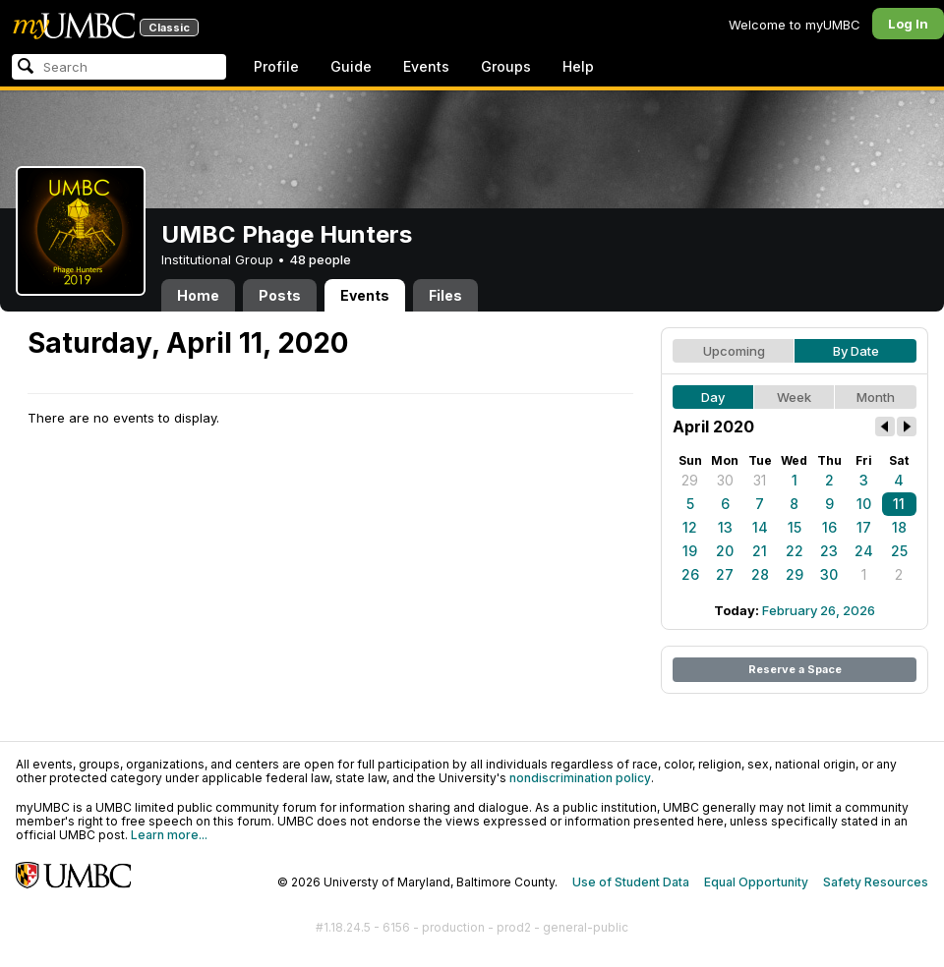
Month (875, 397)
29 (689, 480)
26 (690, 574)
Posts (280, 295)
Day (713, 397)
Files (445, 295)
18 (899, 527)
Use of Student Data (630, 882)
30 (725, 480)
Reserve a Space (795, 669)
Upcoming (734, 351)
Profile (276, 66)
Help (578, 66)
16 (829, 527)
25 (899, 550)
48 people (320, 259)
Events (426, 66)
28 (760, 574)
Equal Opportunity (756, 882)
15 (794, 527)
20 (725, 550)
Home (198, 295)
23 (829, 550)
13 (725, 527)
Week (794, 397)
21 (759, 550)
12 (689, 527)
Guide (351, 66)
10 (863, 503)
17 (863, 527)
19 (689, 550)
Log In (908, 23)
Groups (506, 66)
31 (759, 480)
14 (760, 527)
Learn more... (169, 834)
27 (725, 574)
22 (794, 550)
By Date (856, 351)
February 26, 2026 (818, 610)
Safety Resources (875, 882)
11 (899, 503)
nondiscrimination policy (580, 777)
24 (864, 550)
